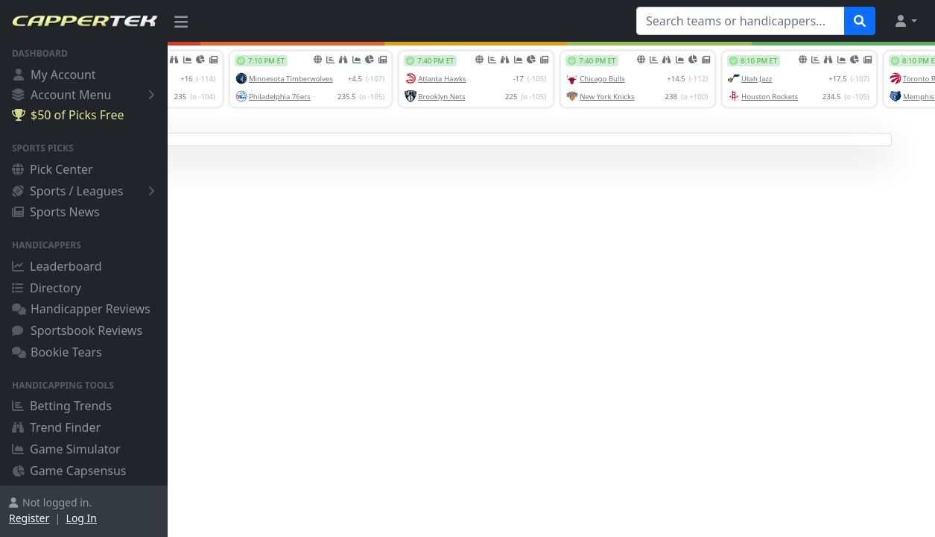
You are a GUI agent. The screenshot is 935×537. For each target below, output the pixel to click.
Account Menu (86, 94)
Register (29, 518)
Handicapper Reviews (81, 309)
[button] (905, 21)
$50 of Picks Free (68, 115)
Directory (46, 288)
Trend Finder (56, 427)
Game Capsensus (69, 471)
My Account (54, 75)
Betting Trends (62, 406)
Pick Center (52, 169)
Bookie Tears (57, 352)
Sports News (56, 212)
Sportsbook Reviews (77, 330)
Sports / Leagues (86, 191)
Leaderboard (56, 266)
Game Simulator (66, 449)
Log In (81, 518)
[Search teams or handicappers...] (740, 21)
